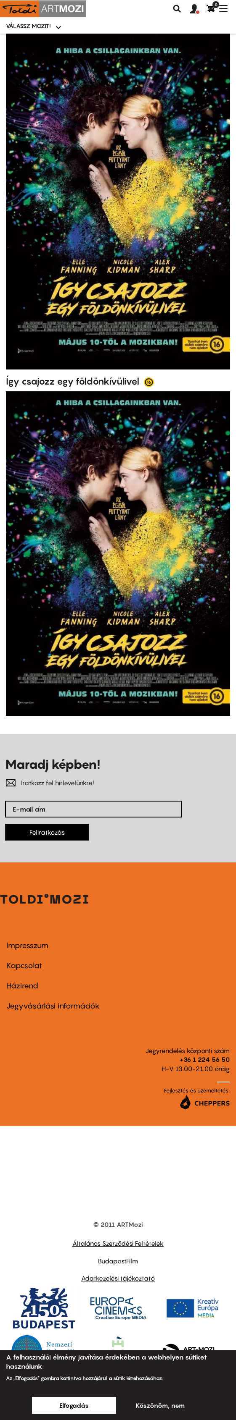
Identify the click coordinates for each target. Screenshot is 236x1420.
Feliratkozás (47, 832)
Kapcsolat (24, 965)
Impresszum (27, 945)
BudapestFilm (118, 1261)
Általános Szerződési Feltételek (118, 1243)
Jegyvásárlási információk (53, 1005)
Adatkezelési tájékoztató (118, 1278)
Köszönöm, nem (160, 1405)
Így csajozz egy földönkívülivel (73, 381)
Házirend (22, 985)
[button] (198, 9)
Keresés (177, 9)
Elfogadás (74, 1405)
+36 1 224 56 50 (205, 1059)
